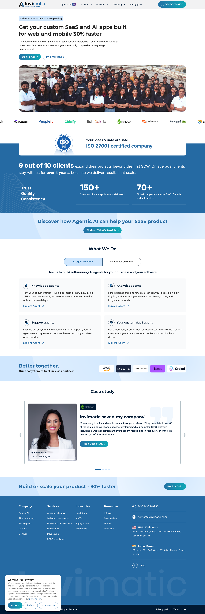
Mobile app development (59, 523)
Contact (23, 534)
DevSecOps (53, 534)
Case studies (110, 518)
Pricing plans (136, 4)
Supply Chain (82, 523)
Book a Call (30, 57)
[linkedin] (135, 565)
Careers (23, 528)
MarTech (80, 518)
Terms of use (179, 609)
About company (27, 518)
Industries (102, 4)
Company (119, 4)
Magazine (109, 528)
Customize (48, 605)
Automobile (81, 528)
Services (86, 4)
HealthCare (81, 513)
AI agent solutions (56, 513)
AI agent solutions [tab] (83, 261)
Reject (31, 605)
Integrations (53, 528)
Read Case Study (94, 444)
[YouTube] (142, 565)
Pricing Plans (55, 57)
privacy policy (35, 599)
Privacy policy (163, 609)
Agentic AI (66, 4)
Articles (107, 513)
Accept (15, 605)
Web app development (58, 518)
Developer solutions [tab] (121, 261)
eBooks (107, 523)
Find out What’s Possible (102, 230)
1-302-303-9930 (172, 4)
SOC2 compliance (56, 539)
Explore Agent (33, 306)
